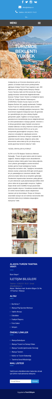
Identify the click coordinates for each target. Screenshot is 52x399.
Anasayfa (26, 61)
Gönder (35, 381)
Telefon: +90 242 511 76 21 (26, 12)
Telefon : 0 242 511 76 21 (19, 284)
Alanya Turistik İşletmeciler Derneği (25, 348)
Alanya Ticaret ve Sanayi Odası (23, 344)
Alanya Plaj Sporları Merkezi (22, 308)
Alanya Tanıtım (17, 352)
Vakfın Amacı (17, 312)
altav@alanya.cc (26, 7)
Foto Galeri (16, 323)
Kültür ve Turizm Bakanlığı (21, 356)
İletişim (14, 327)
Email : (32, 284)
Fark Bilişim (30, 392)
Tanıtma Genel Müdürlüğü (21, 360)
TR (26, 17)
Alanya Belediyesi (18, 340)
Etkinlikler (15, 316)
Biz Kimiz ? (16, 304)
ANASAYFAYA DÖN (36, 74)
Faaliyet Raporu (17, 319)
